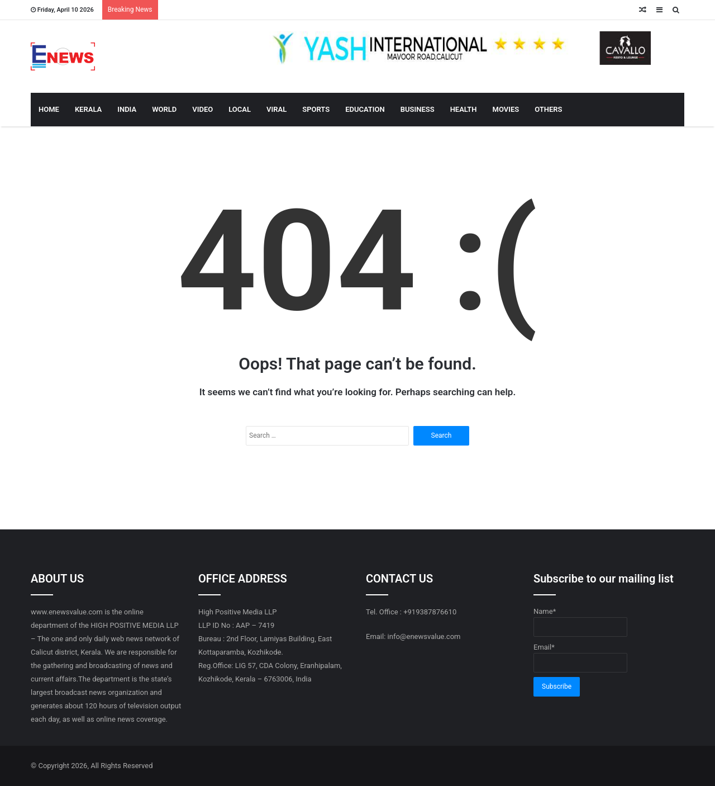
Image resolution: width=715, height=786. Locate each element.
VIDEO (202, 109)
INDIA (126, 109)
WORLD (164, 109)
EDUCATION (365, 109)
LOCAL (239, 109)
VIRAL (276, 109)
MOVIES (506, 109)
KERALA (88, 109)
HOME (49, 109)
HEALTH (463, 109)
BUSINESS (418, 109)
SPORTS (316, 109)
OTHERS (548, 109)
